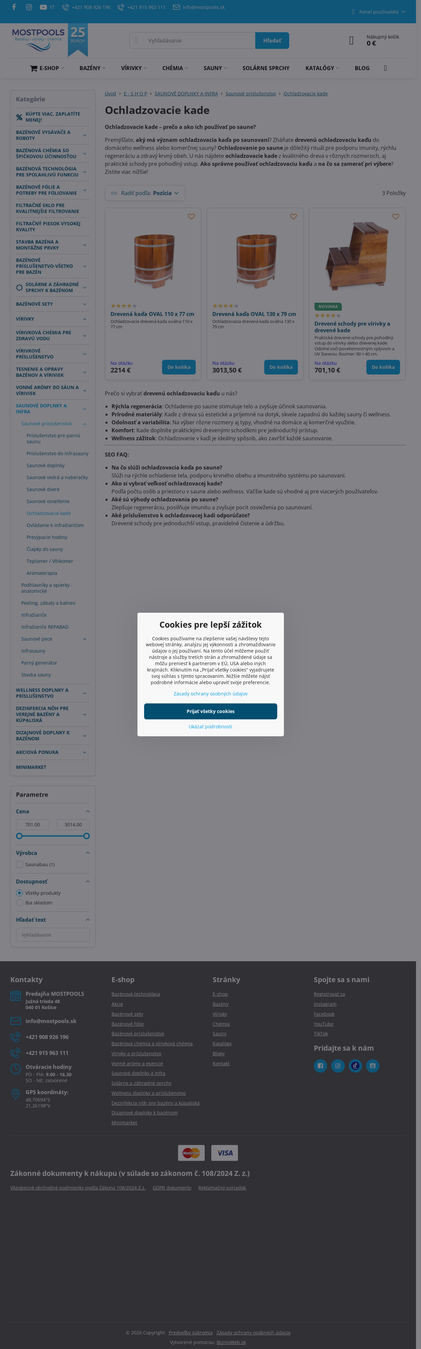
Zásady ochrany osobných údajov (211, 693)
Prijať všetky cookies (211, 711)
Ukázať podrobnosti (210, 726)
